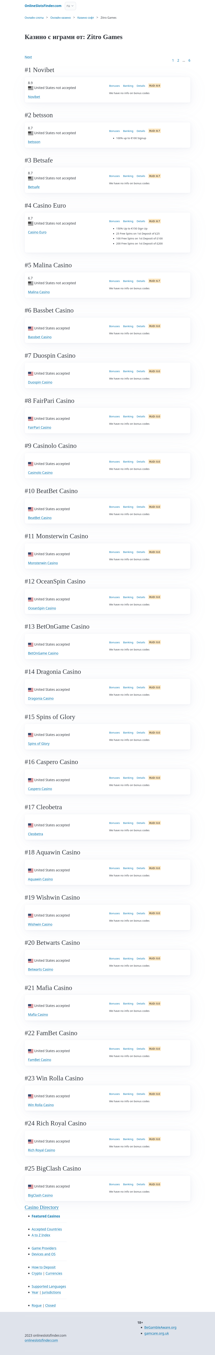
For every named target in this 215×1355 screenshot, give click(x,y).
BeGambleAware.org (160, 1327)
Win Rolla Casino (41, 1105)
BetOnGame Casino (43, 653)
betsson (34, 142)
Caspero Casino (40, 789)
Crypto (37, 1273)
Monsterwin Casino (43, 563)
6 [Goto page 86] (189, 60)
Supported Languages (49, 1286)
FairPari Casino (39, 427)
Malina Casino (39, 292)
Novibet (34, 97)
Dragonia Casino (41, 698)
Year (35, 1292)
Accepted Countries (47, 1229)
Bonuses (114, 85)
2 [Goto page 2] (178, 60)
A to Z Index (41, 1235)
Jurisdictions (51, 1292)
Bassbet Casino (40, 337)
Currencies (54, 1273)
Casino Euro (37, 232)
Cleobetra (35, 834)
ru (68, 5)
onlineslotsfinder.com (41, 1340)
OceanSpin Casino (42, 608)
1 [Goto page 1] (173, 60)
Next (28, 57)
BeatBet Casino (40, 518)
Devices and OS (44, 1254)
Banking (128, 85)
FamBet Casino (39, 1060)
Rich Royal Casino (41, 1150)
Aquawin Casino (40, 879)
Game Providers (44, 1248)
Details (141, 85)
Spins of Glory (39, 743)
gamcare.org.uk (156, 1333)
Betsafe (34, 187)
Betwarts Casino (40, 969)
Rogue (37, 1305)
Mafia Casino (38, 1014)
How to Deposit (44, 1267)
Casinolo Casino (40, 472)
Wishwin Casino (40, 924)
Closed (50, 1305)
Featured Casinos (46, 1216)
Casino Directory (42, 1207)
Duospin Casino (40, 382)
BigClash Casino (40, 1195)
